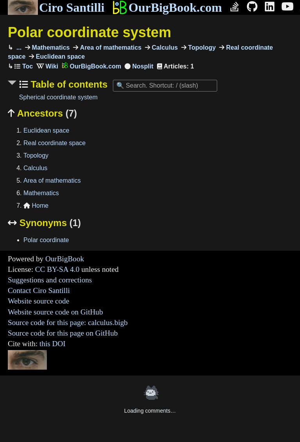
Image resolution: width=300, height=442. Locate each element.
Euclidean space (59, 56)
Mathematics (50, 47)
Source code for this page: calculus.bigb (68, 322)
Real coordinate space (54, 143)
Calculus (164, 47)
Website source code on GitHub (55, 312)
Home (35, 205)
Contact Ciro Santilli (39, 290)
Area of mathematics (109, 47)
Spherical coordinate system (58, 97)
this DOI (52, 344)
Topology (201, 47)
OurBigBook (64, 259)
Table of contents (68, 84)
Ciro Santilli (56, 7)
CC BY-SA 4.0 (57, 269)
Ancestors (42, 113)
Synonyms (44, 222)
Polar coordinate (46, 240)
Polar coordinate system (89, 32)
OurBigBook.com (167, 7)
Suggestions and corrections (50, 280)
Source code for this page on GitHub (63, 333)
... (17, 47)
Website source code (38, 301)
